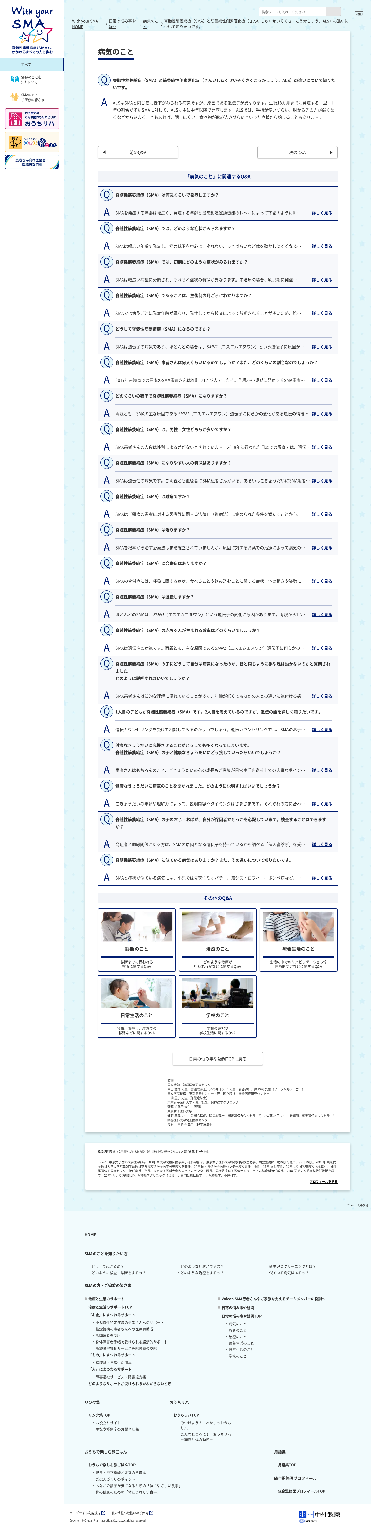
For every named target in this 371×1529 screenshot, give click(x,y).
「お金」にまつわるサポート (111, 1314)
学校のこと (238, 1355)
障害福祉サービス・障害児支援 (121, 1376)
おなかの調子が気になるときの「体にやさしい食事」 (139, 1485)
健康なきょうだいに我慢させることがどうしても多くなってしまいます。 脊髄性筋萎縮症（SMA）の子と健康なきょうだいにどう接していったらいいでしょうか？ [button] (198, 753)
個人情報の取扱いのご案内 (132, 1513)
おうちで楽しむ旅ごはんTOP (112, 1464)
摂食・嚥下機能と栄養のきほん (121, 1472)
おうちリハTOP (186, 1414)
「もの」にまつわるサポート (111, 1354)
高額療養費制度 (108, 1335)
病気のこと (150, 23)
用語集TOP (287, 1464)
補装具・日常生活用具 (114, 1362)
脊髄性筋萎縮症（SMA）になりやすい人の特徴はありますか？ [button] (173, 463)
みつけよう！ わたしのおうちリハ (206, 1425)
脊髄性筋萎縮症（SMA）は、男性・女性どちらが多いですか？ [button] (173, 429)
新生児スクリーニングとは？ (292, 1266)
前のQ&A (138, 152)
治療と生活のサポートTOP (110, 1307)
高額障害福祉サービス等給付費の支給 (126, 1348)
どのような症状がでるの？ (202, 1266)
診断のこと (238, 1330)
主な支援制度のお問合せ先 (117, 1429)
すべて (26, 64)
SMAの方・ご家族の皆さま (27, 97)
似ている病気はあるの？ (289, 1272)
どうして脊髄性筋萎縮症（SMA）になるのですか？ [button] (163, 329)
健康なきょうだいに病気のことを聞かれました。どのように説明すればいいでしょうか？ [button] (197, 790)
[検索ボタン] (333, 11)
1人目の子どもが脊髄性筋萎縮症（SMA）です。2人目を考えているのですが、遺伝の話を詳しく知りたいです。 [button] (219, 715)
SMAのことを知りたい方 (25, 79)
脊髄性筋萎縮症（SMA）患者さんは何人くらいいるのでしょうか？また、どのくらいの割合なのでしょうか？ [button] (216, 362)
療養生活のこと (241, 1343)
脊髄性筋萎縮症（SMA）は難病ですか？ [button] (152, 496)
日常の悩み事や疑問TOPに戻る (218, 1058)
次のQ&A (297, 152)
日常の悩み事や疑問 (122, 23)
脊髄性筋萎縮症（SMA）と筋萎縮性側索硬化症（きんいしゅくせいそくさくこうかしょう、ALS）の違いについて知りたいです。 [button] (224, 83)
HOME (90, 1234)
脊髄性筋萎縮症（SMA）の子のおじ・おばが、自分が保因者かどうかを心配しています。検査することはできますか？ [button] (220, 827)
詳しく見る (322, 212)
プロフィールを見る (324, 1181)
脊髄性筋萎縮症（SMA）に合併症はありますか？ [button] (161, 563)
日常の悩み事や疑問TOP (242, 1316)
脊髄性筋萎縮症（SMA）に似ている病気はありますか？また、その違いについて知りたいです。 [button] (204, 864)
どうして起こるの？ (108, 1266)
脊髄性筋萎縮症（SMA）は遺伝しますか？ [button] (154, 597)
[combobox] (292, 11)
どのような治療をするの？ (202, 1272)
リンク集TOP (99, 1414)
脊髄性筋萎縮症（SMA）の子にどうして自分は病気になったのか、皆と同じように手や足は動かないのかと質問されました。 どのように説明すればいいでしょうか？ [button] (222, 675)
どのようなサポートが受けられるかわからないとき (129, 1383)
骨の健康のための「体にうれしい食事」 (128, 1491)
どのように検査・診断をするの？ (119, 1272)
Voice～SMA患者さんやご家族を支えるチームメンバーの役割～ (273, 1298)
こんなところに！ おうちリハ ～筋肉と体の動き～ (206, 1437)
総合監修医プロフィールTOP (301, 1490)
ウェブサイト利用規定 (87, 1513)
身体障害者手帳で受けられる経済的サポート (132, 1341)
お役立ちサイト (108, 1422)
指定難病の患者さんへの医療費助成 (124, 1328)
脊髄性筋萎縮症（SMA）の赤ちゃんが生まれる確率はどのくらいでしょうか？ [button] (187, 630)
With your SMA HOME (85, 23)
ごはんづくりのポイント (115, 1479)
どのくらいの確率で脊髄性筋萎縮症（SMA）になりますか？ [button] (171, 396)
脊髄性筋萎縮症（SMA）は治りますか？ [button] (152, 530)
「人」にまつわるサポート (110, 1369)
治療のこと (238, 1336)
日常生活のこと (241, 1349)
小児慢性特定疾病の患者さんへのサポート (130, 1322)
